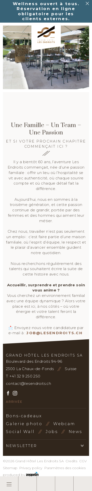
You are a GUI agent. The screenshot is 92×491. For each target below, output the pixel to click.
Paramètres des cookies (65, 468)
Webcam (64, 423)
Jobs (52, 431)
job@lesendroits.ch (54, 333)
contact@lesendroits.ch (28, 383)
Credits (71, 461)
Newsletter (21, 446)
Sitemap (10, 468)
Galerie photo (24, 423)
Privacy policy (30, 468)
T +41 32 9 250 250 (23, 376)
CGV (83, 461)
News (75, 431)
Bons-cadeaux (24, 416)
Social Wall (20, 431)
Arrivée (14, 402)
